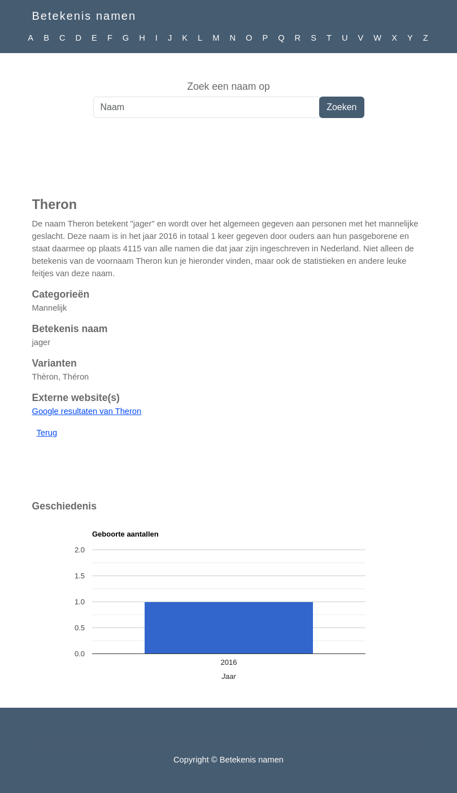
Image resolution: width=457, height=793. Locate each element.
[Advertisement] (228, 163)
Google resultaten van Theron (87, 411)
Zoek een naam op (228, 86)
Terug (47, 432)
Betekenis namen (84, 16)
